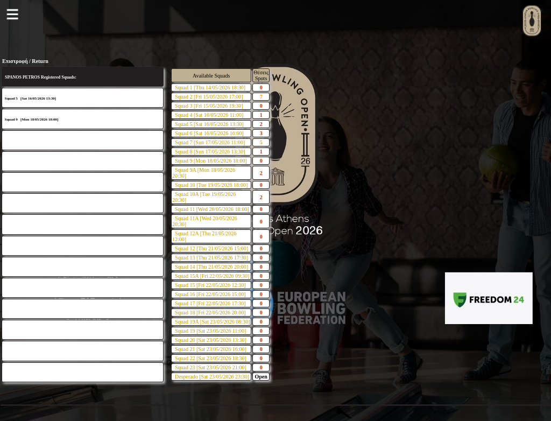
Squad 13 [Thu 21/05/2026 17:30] (211, 258)
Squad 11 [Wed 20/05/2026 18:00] (212, 209)
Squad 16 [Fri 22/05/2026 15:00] (210, 294)
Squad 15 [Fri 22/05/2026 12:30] (210, 285)
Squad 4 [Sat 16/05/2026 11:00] (209, 115)
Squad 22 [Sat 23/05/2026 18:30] (210, 358)
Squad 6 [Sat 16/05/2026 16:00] (209, 133)
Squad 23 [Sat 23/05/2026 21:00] (210, 367)
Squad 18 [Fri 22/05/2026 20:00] (210, 312)
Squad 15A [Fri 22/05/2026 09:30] (212, 276)
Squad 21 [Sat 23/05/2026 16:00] (210, 349)
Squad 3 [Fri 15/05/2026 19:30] (209, 106)
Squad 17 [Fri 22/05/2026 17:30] (210, 303)
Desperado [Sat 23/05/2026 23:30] (212, 377)
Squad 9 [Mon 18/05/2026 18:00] (211, 161)
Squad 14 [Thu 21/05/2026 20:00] (211, 267)
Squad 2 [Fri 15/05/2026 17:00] (209, 97)
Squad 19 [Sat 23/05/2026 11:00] (210, 331)
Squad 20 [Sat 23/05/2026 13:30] (210, 340)
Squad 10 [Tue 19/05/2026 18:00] (211, 185)
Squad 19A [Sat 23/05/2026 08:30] (212, 322)
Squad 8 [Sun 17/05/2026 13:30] (210, 152)
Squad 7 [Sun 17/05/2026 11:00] (210, 142)
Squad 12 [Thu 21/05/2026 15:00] (211, 248)
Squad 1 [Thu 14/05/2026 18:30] (210, 87)
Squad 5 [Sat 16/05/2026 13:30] (209, 124)
